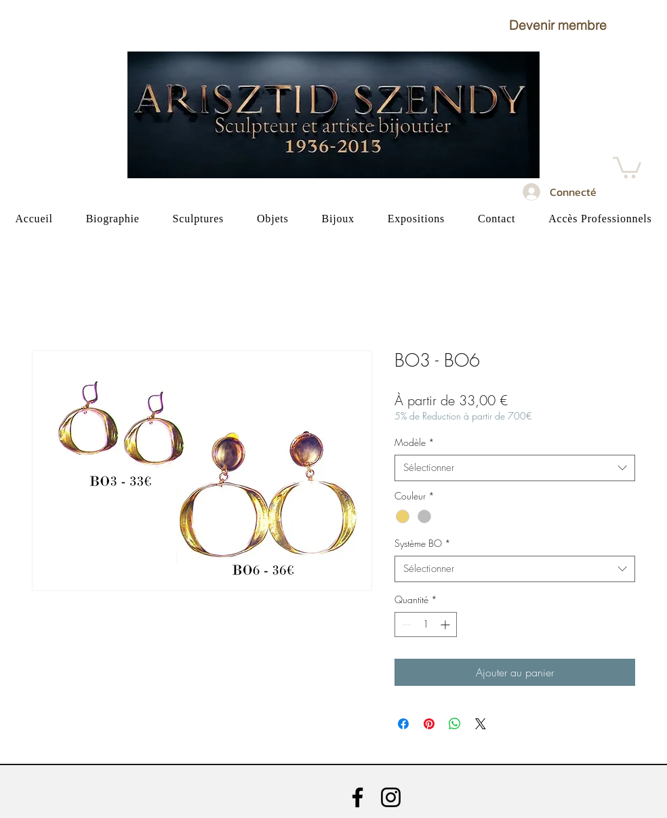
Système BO (423, 543)
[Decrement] (405, 624)
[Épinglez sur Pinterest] (429, 724)
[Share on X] (480, 724)
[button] (558, 25)
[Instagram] (391, 797)
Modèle (414, 442)
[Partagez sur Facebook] (403, 724)
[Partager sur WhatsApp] (455, 724)
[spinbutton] (425, 624)
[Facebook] (357, 797)
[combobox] (515, 468)
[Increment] (446, 624)
